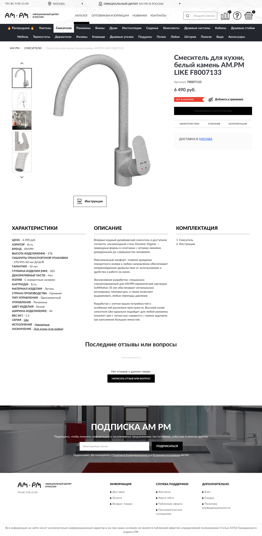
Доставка (118, 492)
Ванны (100, 28)
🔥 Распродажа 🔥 (20, 28)
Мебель (22, 36)
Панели (206, 36)
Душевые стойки (243, 28)
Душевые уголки (121, 36)
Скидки (209, 498)
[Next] (22, 177)
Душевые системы (197, 28)
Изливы (81, 36)
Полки (161, 36)
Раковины (83, 28)
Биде (220, 36)
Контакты (158, 15)
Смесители (64, 28)
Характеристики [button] (189, 124)
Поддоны (145, 36)
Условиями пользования (166, 455)
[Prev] (22, 63)
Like (26, 320)
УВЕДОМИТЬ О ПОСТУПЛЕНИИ (213, 111)
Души (113, 28)
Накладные (42, 324)
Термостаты (41, 36)
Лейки (175, 36)
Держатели (63, 36)
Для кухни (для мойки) (48, 329)
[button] (237, 16)
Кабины (220, 28)
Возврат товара (122, 504)
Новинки (139, 15)
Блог (208, 492)
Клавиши (98, 36)
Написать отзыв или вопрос (131, 378)
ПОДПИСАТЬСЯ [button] (167, 446)
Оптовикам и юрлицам (110, 15)
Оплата (117, 498)
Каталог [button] (81, 15)
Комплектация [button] (238, 124)
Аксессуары (236, 36)
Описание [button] (214, 124)
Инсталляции (131, 28)
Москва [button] (205, 139)
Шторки (190, 36)
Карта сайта (166, 498)
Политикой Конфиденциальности (131, 455)
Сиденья (152, 28)
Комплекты (171, 28)
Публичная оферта (170, 504)
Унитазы (45, 28)
